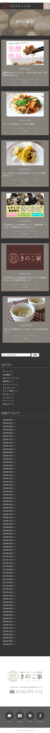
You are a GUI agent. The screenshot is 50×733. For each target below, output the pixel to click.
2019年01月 (9, 514)
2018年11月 (9, 521)
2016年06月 (9, 612)
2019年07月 (9, 495)
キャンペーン (10, 384)
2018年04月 (9, 543)
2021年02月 (9, 433)
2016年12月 (9, 596)
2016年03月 (9, 618)
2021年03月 (9, 430)
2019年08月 (9, 491)
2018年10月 (9, 524)
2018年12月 (9, 517)
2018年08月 (9, 530)
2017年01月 (9, 592)
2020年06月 (9, 459)
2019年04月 (9, 504)
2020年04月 (9, 465)
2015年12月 (9, 628)
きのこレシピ (11, 378)
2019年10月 (9, 485)
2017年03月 (9, 586)
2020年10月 (9, 446)
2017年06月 (9, 576)
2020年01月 (9, 475)
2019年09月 (9, 488)
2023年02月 (9, 423)
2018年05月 (9, 540)
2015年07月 (9, 644)
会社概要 (8, 375)
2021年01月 (9, 436)
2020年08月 (9, 452)
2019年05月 (9, 501)
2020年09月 (9, 449)
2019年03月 (9, 508)
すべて (8, 371)
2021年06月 (9, 426)
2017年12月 (9, 556)
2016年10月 (9, 602)
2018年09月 (9, 527)
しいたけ (8, 397)
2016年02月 (9, 621)
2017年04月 (9, 582)
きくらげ (9, 388)
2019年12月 (9, 478)
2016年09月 (9, 605)
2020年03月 (9, 469)
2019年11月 (9, 482)
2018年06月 (9, 537)
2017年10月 (9, 563)
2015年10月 (9, 635)
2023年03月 (9, 420)
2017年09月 (9, 566)
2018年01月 (9, 553)
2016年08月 (9, 609)
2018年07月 (9, 534)
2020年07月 (9, 456)
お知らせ (8, 404)
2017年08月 (9, 569)
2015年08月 (9, 641)
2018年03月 (9, 547)
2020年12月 (9, 439)
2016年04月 (9, 615)
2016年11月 (9, 599)
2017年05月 (9, 579)
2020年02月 (9, 472)
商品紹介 (8, 381)
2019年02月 (9, 511)
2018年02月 (9, 550)
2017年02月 (9, 589)
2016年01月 (9, 625)
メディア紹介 (10, 391)
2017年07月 (9, 573)
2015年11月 (9, 631)
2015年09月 (9, 638)
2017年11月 (9, 560)
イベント (8, 401)
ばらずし (8, 394)
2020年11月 (9, 443)
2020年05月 (9, 462)
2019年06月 (9, 498)
